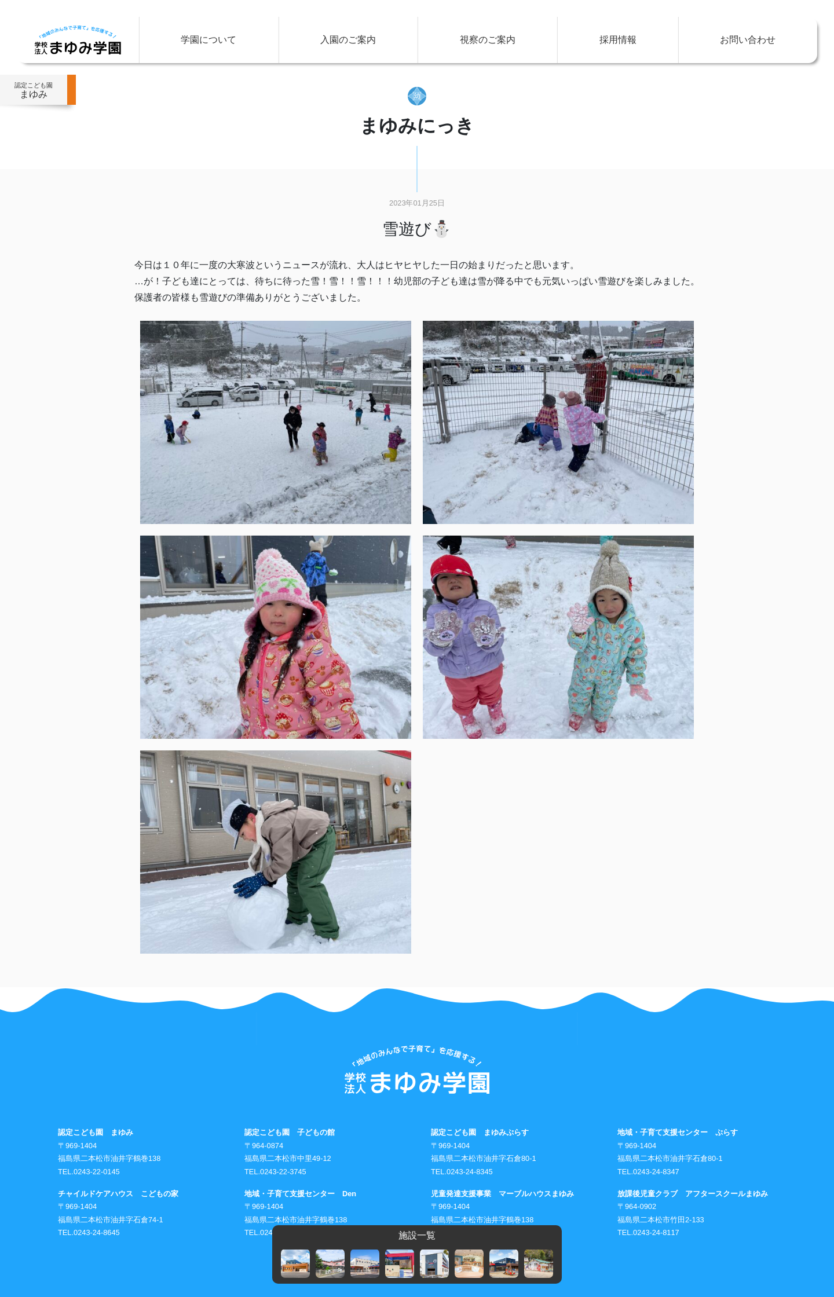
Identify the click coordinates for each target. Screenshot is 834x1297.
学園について (208, 40)
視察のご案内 (487, 40)
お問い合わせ (748, 40)
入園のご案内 (348, 40)
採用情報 (618, 40)
